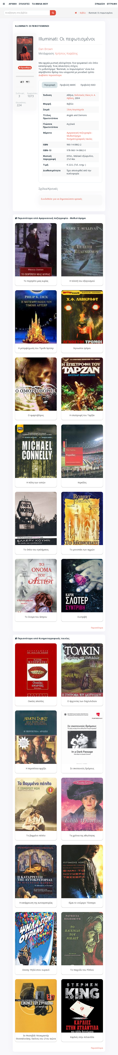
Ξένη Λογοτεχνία (75, 109)
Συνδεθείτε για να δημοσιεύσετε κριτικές (61, 198)
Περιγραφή (49, 84)
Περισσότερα (97, 627)
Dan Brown (46, 49)
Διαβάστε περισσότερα (50, 75)
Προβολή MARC (68, 84)
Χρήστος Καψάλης (66, 53)
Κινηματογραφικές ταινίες (79, 138)
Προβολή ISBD (88, 84)
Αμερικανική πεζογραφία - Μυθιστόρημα (80, 134)
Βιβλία (83, 13)
